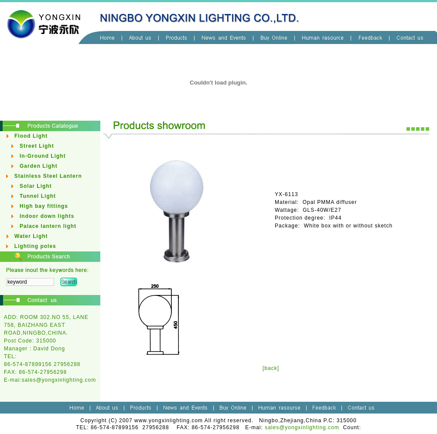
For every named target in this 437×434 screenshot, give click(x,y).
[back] (271, 368)
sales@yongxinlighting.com (59, 380)
